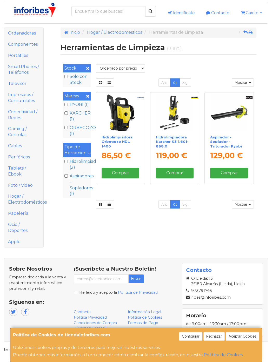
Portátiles (18, 55)
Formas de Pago (143, 322)
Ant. (164, 83)
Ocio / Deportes (18, 227)
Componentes (23, 44)
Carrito (251, 12)
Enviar (136, 279)
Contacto (217, 12)
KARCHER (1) (76, 116)
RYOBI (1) (76, 104)
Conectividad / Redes (22, 114)
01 (175, 83)
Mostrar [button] (243, 83)
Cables (15, 145)
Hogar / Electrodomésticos (25, 199)
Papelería (18, 213)
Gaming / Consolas (17, 131)
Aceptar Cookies (242, 336)
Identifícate (181, 12)
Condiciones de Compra (95, 322)
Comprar (120, 172)
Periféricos (19, 157)
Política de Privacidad (138, 292)
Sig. (185, 83)
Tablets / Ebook (17, 171)
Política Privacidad (90, 317)
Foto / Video (20, 185)
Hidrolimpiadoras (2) (76, 164)
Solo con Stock (76, 79)
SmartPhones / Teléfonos (23, 69)
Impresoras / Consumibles (21, 97)
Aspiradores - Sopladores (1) (76, 184)
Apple (14, 241)
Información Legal (144, 312)
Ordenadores (22, 33)
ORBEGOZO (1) (76, 130)
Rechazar (214, 336)
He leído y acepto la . (118, 292)
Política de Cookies (223, 354)
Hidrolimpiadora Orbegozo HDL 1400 (117, 141)
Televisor (17, 83)
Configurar (191, 336)
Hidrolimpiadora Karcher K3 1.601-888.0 (172, 141)
